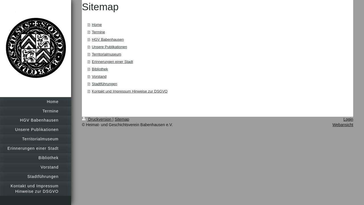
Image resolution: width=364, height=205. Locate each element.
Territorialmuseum (106, 54)
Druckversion (97, 119)
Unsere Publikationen (109, 47)
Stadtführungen (104, 84)
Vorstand (99, 76)
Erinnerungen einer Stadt (112, 62)
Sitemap (122, 119)
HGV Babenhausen (108, 39)
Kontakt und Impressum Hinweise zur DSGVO (129, 91)
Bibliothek (100, 69)
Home (97, 24)
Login (348, 119)
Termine (98, 32)
